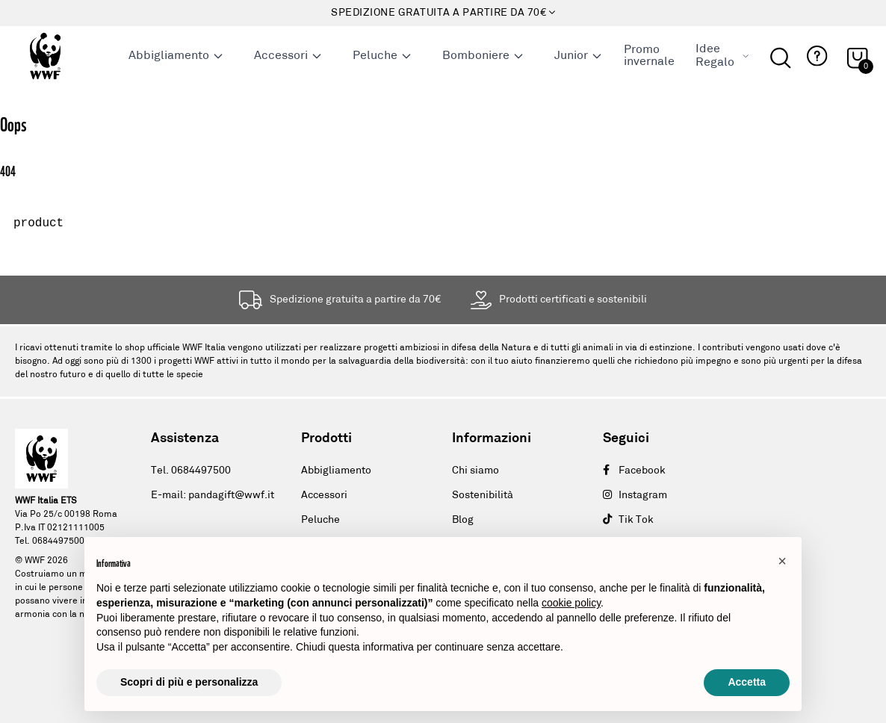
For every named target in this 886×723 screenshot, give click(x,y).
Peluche (382, 56)
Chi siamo (475, 471)
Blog (463, 520)
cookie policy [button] (571, 603)
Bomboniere (483, 56)
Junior (578, 56)
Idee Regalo (722, 56)
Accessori (288, 56)
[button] (815, 56)
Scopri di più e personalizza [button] (189, 682)
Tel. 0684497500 (191, 471)
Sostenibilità (482, 495)
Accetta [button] (747, 682)
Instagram (635, 495)
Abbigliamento (176, 56)
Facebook (634, 471)
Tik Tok (628, 520)
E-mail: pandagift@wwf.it (212, 495)
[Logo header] (63, 56)
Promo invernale (649, 56)
